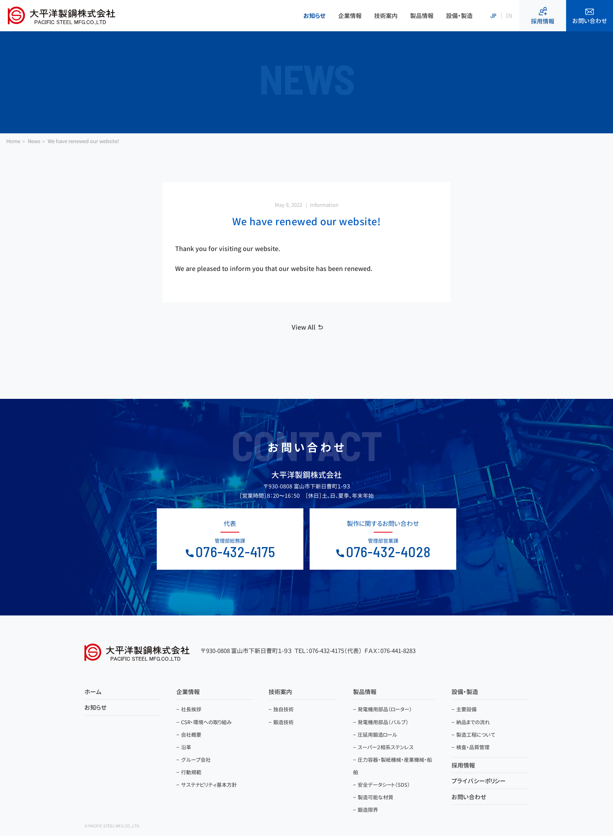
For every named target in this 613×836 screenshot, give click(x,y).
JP (493, 16)
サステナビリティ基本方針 (209, 784)
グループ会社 (196, 759)
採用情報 (542, 16)
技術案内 (386, 16)
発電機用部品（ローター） (385, 709)
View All (303, 327)
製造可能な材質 (375, 797)
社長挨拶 (191, 709)
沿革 (186, 746)
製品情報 (422, 16)
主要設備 (466, 709)
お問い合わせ (589, 17)
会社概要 (191, 734)
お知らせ (314, 16)
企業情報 (350, 16)
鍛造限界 (368, 809)
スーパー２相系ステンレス (386, 746)
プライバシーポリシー (478, 781)
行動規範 (191, 772)
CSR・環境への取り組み (206, 721)
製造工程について (475, 734)
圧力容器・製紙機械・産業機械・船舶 (392, 766)
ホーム (93, 692)
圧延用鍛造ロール (377, 734)
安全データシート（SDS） (384, 784)
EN (509, 16)
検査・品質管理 (472, 746)
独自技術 (283, 709)
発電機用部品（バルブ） (383, 721)
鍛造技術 (283, 721)
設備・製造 (459, 16)
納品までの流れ (473, 721)
